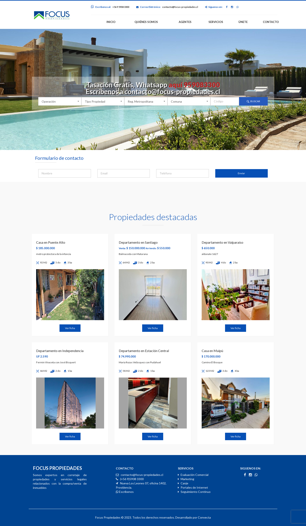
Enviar (241, 173)
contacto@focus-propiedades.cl (180, 7)
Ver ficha (70, 328)
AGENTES (185, 22)
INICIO (110, 22)
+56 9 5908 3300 (120, 7)
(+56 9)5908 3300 (131, 479)
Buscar (253, 101)
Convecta (204, 517)
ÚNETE (243, 22)
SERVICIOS (215, 22)
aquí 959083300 (194, 85)
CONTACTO (271, 22)
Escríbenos (125, 491)
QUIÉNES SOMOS (146, 22)
